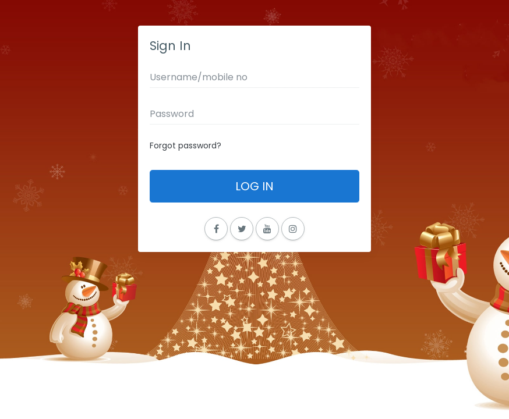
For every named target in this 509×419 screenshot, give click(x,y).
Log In (254, 186)
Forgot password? (185, 145)
